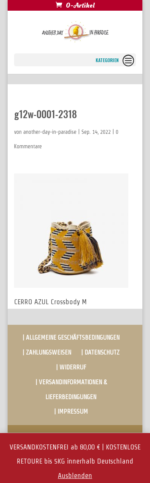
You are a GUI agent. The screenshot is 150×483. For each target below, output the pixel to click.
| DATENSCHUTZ (100, 352)
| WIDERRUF (71, 367)
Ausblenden (75, 475)
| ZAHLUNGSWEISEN (46, 352)
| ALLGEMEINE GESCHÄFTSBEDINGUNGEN (71, 337)
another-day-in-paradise (50, 132)
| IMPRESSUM (71, 411)
